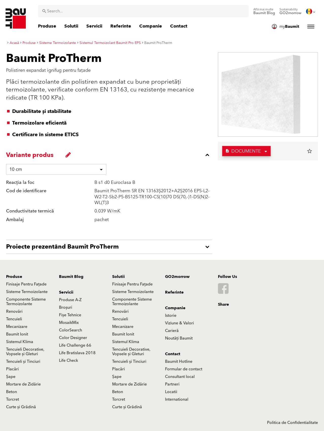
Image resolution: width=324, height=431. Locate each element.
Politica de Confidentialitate (292, 422)
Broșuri (65, 307)
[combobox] (143, 11)
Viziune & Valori (179, 323)
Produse (14, 276)
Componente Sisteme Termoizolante (26, 301)
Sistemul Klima (19, 341)
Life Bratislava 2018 (77, 352)
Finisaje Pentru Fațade (26, 284)
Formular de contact (183, 369)
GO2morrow (177, 276)
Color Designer (73, 337)
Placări (12, 369)
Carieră (172, 330)
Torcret (12, 399)
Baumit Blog (71, 276)
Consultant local (180, 376)
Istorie (170, 315)
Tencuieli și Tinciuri (23, 361)
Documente (243, 151)
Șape (10, 376)
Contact (172, 353)
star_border (310, 151)
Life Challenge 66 (75, 345)
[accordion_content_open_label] (110, 247)
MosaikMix (69, 322)
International (176, 399)
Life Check (68, 360)
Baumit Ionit (17, 334)
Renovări (14, 311)
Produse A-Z (70, 299)
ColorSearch (70, 330)
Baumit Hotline (178, 361)
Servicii (66, 292)
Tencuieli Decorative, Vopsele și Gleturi (25, 351)
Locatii (171, 391)
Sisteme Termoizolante (27, 291)
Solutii (118, 276)
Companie (175, 308)
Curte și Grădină (21, 407)
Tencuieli (14, 319)
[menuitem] (264, 11)
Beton (11, 391)
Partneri (172, 384)
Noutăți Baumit (179, 338)
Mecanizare (16, 326)
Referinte (174, 292)
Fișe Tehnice (70, 315)
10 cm (15, 169)
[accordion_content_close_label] (110, 155)
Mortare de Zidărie (23, 384)
